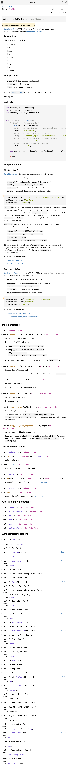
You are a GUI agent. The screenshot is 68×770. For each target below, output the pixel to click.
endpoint (14, 334)
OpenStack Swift (10, 29)
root (12, 380)
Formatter (31, 478)
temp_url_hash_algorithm (22, 426)
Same (14, 660)
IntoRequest (18, 630)
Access (37, 456)
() (53, 478)
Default (12, 488)
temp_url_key (16, 407)
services (12, 6)
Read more (43, 482)
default (9, 492)
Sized (20, 544)
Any (13, 539)
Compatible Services (34, 31)
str (39, 334)
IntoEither (18, 622)
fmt (7, 478)
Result (25, 456)
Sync (9, 519)
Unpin (10, 524)
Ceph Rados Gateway (12, 273)
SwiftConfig (23, 464)
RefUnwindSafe (15, 511)
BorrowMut (17, 561)
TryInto (19, 685)
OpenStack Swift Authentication (19, 264)
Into (17, 614)
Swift (32, 2)
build (8, 456)
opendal (5, 6)
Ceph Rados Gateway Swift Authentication (23, 317)
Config (11, 464)
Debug (11, 474)
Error (45, 456)
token (12, 393)
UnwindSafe (13, 528)
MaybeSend (16, 733)
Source (63, 539)
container (15, 366)
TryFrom (19, 677)
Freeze (10, 507)
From (14, 582)
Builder (12, 452)
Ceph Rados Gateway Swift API (18, 313)
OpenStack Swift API (14, 261)
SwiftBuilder (15, 330)
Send (9, 515)
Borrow (15, 552)
